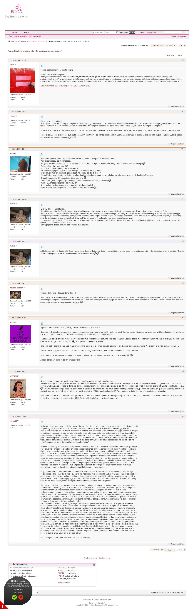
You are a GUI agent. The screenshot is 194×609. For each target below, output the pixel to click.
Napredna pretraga (179, 36)
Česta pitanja (14, 36)
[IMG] (60, 573)
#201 (182, 60)
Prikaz (180, 55)
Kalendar (23, 36)
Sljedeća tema (104, 558)
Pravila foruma (64, 582)
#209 (182, 416)
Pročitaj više (18, 589)
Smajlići (61, 570)
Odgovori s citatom (176, 107)
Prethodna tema (90, 558)
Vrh (182, 592)
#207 (182, 317)
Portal (26, 32)
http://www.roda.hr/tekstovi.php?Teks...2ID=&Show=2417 (65, 86)
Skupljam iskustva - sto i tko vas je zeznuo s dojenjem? (38, 51)
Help (142, 32)
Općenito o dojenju (37, 41)
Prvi (169, 46)
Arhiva (177, 592)
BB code (61, 568)
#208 (182, 371)
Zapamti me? (122, 32)
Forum (14, 32)
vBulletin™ (101, 603)
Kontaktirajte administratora (162, 592)
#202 (182, 111)
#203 (182, 149)
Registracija (151, 32)
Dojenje (23, 41)
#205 (182, 241)
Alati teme (170, 55)
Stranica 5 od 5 (159, 45)
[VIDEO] (61, 576)
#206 (182, 283)
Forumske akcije (34, 36)
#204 (182, 199)
